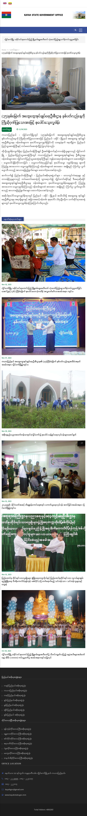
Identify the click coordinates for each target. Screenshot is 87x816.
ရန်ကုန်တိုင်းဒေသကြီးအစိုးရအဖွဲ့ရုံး (17, 729)
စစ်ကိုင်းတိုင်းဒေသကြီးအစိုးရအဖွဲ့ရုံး (18, 738)
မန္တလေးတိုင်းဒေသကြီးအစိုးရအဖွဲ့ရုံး (18, 733)
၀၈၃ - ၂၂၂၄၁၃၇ (26, 778)
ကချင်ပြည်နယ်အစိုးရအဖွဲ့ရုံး (15, 685)
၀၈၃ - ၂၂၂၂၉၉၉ (12, 778)
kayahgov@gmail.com (14, 789)
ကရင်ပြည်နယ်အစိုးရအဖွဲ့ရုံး (15, 695)
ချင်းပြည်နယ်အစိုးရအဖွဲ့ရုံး (14, 700)
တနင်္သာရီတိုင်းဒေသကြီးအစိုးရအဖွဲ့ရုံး (18, 758)
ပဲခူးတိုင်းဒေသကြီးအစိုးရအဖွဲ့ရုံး (16, 748)
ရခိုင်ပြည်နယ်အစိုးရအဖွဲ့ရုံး (14, 710)
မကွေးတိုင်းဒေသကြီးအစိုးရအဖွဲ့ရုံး (17, 753)
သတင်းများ (14, 50)
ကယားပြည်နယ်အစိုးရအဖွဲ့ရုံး (15, 690)
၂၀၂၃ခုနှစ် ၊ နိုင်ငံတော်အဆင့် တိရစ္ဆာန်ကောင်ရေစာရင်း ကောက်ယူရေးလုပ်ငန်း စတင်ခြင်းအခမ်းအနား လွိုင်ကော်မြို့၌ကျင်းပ (43, 506)
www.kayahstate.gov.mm (15, 795)
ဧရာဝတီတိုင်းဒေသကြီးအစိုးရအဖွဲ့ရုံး (18, 743)
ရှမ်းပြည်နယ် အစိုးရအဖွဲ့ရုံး (14, 714)
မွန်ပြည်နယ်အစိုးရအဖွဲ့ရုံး (14, 705)
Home (4, 50)
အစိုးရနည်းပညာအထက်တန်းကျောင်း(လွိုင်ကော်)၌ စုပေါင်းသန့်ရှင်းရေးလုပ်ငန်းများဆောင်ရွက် (39, 434)
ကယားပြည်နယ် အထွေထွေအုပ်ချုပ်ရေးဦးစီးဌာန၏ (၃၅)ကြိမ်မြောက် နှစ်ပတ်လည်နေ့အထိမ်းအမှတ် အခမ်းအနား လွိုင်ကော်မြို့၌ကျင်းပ (41, 363)
